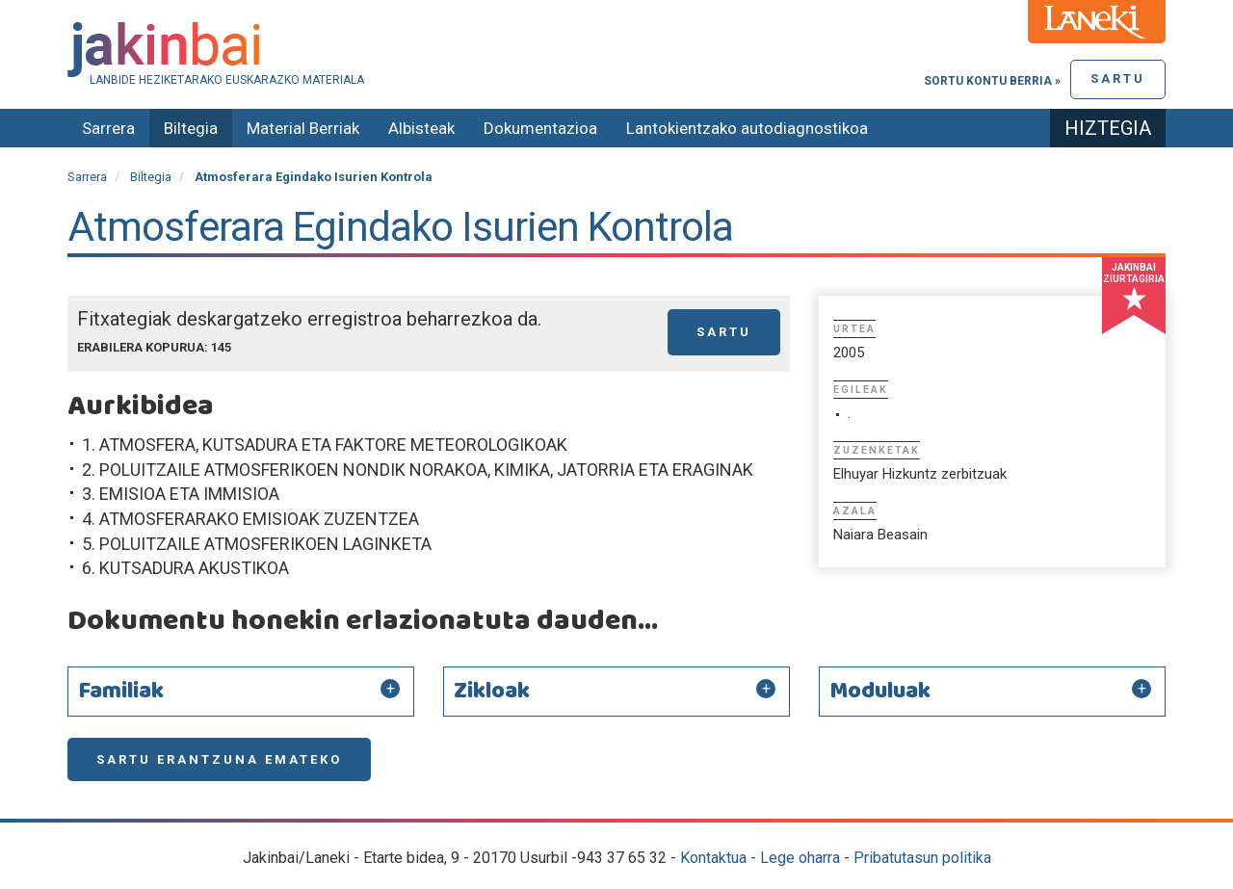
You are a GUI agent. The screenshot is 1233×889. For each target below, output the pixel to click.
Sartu (1117, 78)
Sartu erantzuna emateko (219, 759)
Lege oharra (800, 858)
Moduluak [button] (880, 691)
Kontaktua (713, 858)
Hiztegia (1107, 128)
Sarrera (108, 128)
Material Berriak (303, 128)
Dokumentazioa (540, 128)
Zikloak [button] (492, 691)
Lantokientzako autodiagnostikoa (747, 128)
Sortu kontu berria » (992, 81)
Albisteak (421, 128)
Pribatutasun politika (922, 858)
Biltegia (191, 128)
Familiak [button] (121, 691)
